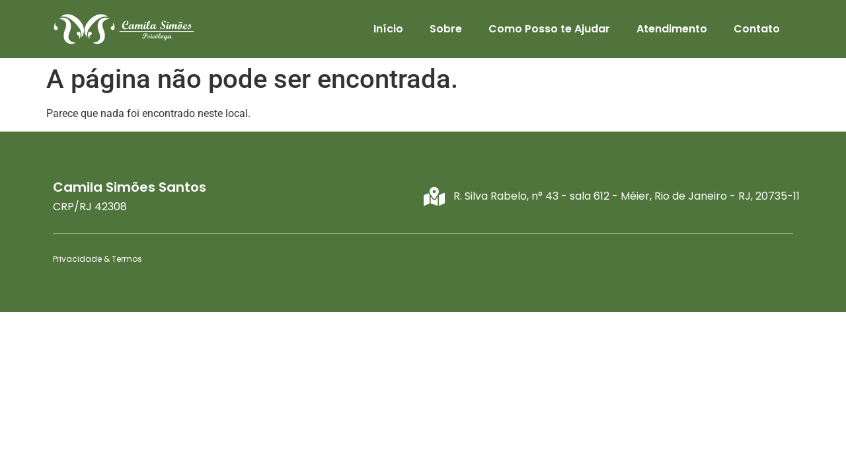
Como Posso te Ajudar (549, 28)
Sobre (446, 28)
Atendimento (671, 28)
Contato (757, 28)
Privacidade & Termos (97, 258)
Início (388, 28)
